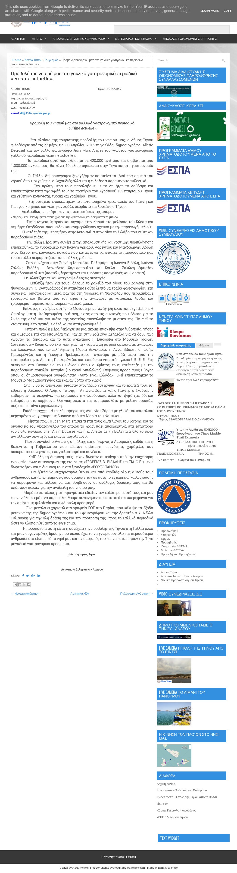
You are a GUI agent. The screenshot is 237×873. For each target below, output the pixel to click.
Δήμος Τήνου (169, 572)
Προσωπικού (169, 531)
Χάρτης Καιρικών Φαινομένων (176, 810)
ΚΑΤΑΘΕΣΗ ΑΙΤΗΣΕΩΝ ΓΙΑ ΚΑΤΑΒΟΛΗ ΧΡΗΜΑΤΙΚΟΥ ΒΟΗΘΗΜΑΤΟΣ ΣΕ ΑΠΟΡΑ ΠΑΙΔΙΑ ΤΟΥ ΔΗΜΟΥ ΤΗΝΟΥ (191, 407)
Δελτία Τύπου (33, 60)
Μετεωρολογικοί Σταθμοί (137, 37)
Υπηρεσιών (168, 535)
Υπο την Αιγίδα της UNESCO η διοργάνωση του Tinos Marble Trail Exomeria (198, 433)
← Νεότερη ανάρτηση (25, 593)
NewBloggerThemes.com (129, 867)
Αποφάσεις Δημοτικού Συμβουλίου (82, 37)
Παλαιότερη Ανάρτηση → (136, 593)
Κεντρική (18, 38)
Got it (228, 10)
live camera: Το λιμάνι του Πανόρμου (183, 460)
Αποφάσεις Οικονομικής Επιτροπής (190, 38)
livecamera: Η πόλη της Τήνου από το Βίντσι (187, 797)
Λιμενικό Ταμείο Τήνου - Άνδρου (182, 576)
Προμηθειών (169, 542)
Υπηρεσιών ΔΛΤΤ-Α (174, 546)
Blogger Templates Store (162, 867)
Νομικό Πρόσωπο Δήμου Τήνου (182, 580)
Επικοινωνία (30, 48)
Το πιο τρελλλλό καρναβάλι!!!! (197, 380)
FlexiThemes (80, 867)
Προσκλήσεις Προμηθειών (178, 554)
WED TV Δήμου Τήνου (172, 817)
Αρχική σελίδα (80, 593)
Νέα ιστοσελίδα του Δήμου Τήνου (199, 354)
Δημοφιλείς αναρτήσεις (175, 345)
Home (16, 60)
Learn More (209, 10)
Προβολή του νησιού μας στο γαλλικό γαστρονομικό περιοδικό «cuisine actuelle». (74, 76)
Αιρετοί (40, 37)
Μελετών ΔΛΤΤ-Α (172, 550)
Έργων (165, 538)
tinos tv (162, 803)
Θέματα (204, 345)
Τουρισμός (51, 60)
